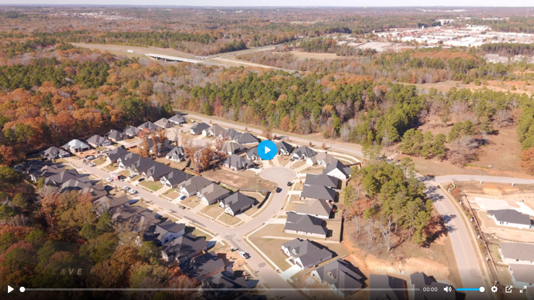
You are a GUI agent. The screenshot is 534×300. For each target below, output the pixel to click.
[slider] (220, 289)
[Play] (11, 289)
